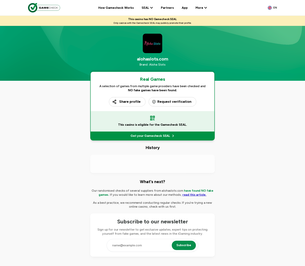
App (185, 8)
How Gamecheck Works (116, 8)
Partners (167, 8)
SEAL (147, 8)
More (201, 8)
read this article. (194, 195)
